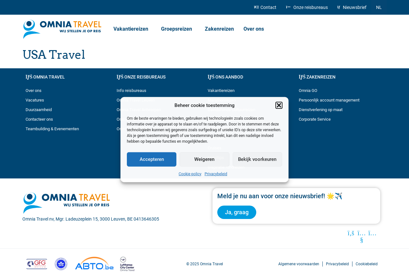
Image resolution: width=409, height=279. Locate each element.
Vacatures (35, 100)
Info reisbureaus (131, 90)
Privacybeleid (215, 173)
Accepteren (152, 159)
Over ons (255, 29)
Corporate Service (315, 119)
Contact (265, 7)
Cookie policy (190, 173)
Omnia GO (308, 90)
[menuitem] (379, 7)
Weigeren (204, 159)
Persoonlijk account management (329, 100)
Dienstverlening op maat (321, 109)
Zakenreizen (219, 29)
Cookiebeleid (367, 263)
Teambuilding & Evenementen (52, 128)
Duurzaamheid (39, 109)
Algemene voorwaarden (298, 263)
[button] (279, 105)
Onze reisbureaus (307, 7)
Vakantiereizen (132, 29)
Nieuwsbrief (352, 7)
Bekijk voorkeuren (257, 159)
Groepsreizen (178, 29)
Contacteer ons (39, 119)
